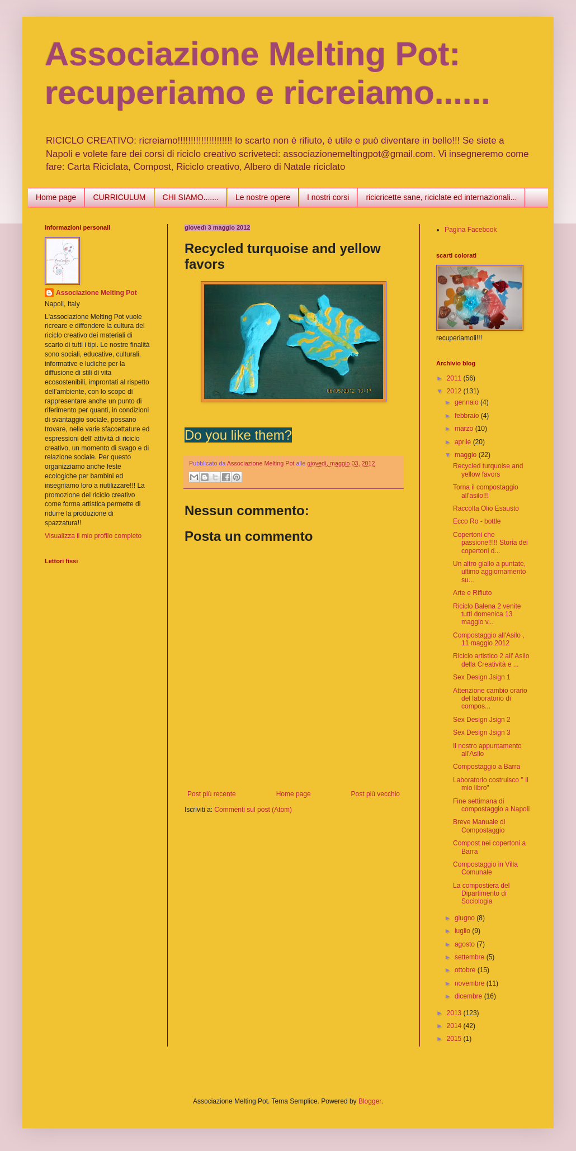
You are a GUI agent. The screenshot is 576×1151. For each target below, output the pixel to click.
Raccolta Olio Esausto (486, 508)
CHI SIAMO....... (191, 197)
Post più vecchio (375, 794)
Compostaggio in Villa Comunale (485, 868)
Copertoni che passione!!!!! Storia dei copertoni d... (490, 543)
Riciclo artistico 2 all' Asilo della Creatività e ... (491, 660)
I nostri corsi (328, 197)
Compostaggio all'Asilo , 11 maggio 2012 (489, 639)
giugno (465, 918)
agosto (465, 944)
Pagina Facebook (471, 230)
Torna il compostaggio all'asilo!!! (485, 491)
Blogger (369, 1101)
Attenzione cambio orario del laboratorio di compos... (490, 699)
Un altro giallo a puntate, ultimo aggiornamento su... (489, 572)
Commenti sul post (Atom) (253, 810)
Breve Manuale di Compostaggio (479, 826)
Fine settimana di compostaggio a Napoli (491, 805)
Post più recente (211, 794)
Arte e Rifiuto (472, 593)
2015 (455, 1039)
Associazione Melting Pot (96, 293)
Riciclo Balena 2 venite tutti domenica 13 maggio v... (487, 614)
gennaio (467, 402)
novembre (471, 983)
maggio (467, 455)
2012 (455, 391)
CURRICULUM (119, 197)
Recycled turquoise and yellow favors (488, 470)
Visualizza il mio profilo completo (93, 536)
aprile (464, 442)
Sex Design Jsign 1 (482, 677)
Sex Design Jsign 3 (482, 732)
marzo (465, 428)
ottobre (466, 970)
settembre (471, 957)
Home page (56, 197)
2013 (455, 1013)
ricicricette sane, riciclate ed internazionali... (441, 197)
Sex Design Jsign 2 (482, 720)
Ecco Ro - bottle (477, 521)
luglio (463, 931)
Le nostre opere (262, 197)
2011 (455, 378)
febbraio (468, 416)
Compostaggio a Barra (486, 766)
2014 (455, 1026)
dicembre (469, 996)
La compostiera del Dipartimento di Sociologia (481, 894)
